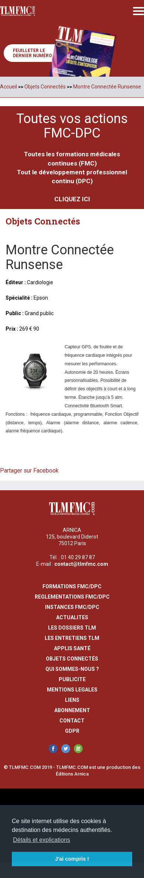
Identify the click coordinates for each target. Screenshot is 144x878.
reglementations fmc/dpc (72, 597)
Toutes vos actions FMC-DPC (72, 126)
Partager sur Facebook (29, 470)
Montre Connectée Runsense (107, 87)
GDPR (72, 731)
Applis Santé (72, 648)
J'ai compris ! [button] (72, 859)
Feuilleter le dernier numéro (32, 53)
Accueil (8, 87)
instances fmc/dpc (72, 607)
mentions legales (72, 690)
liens (72, 700)
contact (72, 721)
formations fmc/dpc (72, 586)
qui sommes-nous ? (72, 669)
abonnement (72, 710)
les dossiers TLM (72, 628)
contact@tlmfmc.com (81, 564)
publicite (72, 679)
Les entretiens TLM (72, 638)
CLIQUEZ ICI (72, 199)
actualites (72, 617)
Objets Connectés (45, 87)
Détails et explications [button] (41, 840)
